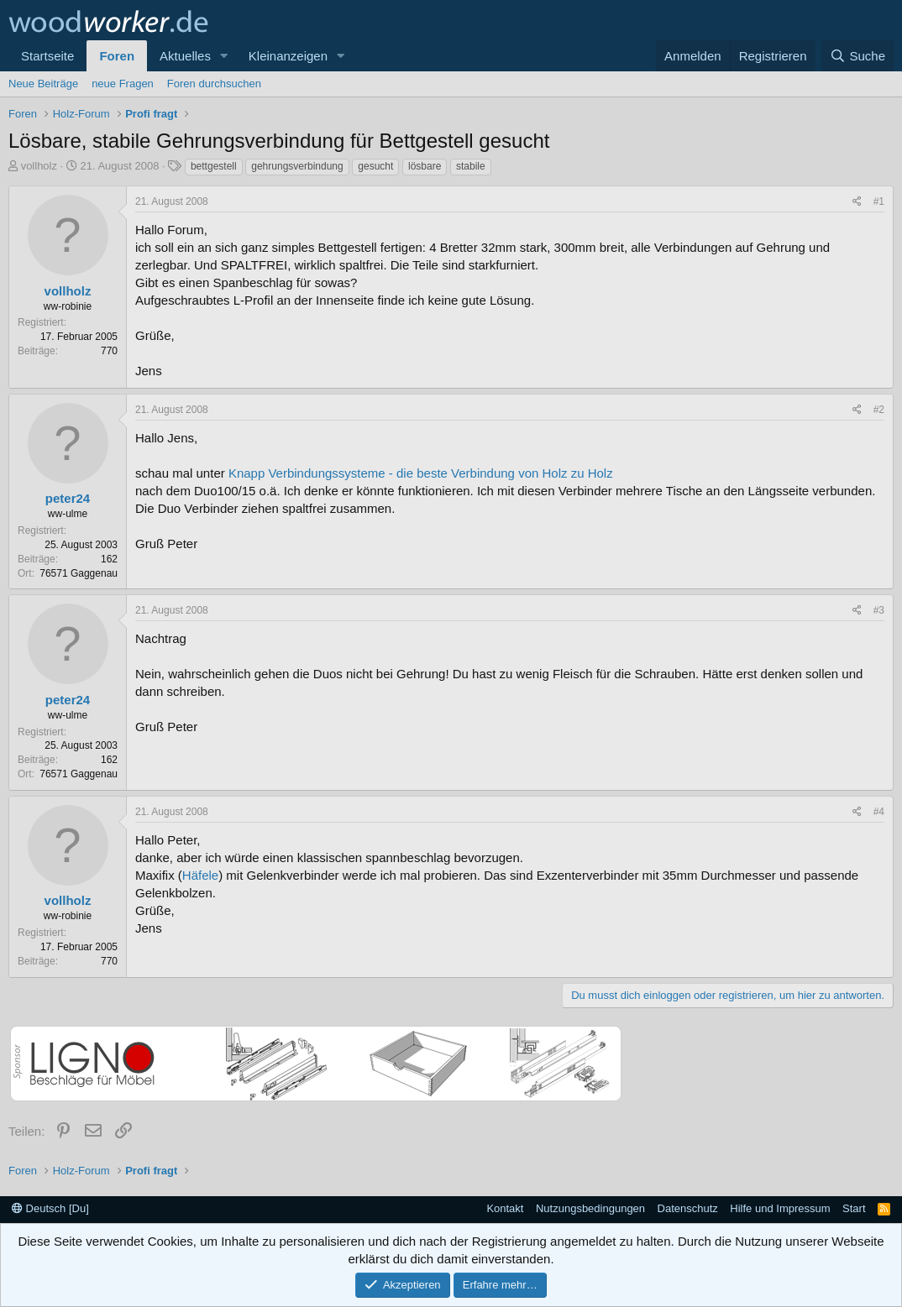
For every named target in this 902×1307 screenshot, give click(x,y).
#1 (878, 201)
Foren (116, 56)
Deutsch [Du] (50, 1208)
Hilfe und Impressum (780, 1208)
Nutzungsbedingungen (590, 1208)
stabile (470, 166)
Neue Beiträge (43, 83)
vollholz (39, 165)
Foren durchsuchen (214, 83)
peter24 (67, 498)
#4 (878, 812)
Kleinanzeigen (288, 56)
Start (853, 1208)
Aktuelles (185, 56)
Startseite (47, 56)
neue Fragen (123, 83)
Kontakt (504, 1208)
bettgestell (214, 166)
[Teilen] (857, 202)
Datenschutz (688, 1208)
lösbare (424, 166)
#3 (878, 610)
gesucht (375, 166)
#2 (878, 410)
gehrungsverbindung (297, 166)
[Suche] (857, 55)
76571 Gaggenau (78, 573)
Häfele (200, 875)
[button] (224, 55)
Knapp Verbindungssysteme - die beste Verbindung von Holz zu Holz (420, 473)
